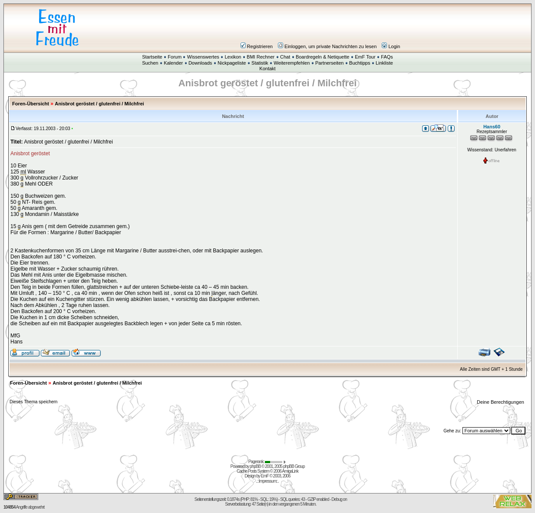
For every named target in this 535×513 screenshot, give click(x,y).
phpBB (255, 466)
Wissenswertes (203, 56)
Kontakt (267, 68)
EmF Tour (365, 56)
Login (391, 46)
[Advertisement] (319, 28)
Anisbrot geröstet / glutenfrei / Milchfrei (99, 103)
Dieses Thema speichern (33, 401)
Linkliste (384, 62)
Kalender (173, 62)
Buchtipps (359, 62)
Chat (285, 56)
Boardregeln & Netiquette (323, 56)
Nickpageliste (232, 62)
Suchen (150, 62)
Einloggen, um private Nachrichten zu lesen (327, 46)
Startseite (152, 56)
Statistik (259, 62)
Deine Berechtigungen (501, 402)
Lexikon (233, 56)
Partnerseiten (329, 62)
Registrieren (257, 46)
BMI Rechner (260, 56)
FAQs (387, 56)
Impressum (267, 481)
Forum (175, 56)
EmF (265, 476)
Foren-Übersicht (30, 103)
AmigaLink (290, 471)
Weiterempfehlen (292, 62)
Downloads (200, 62)
